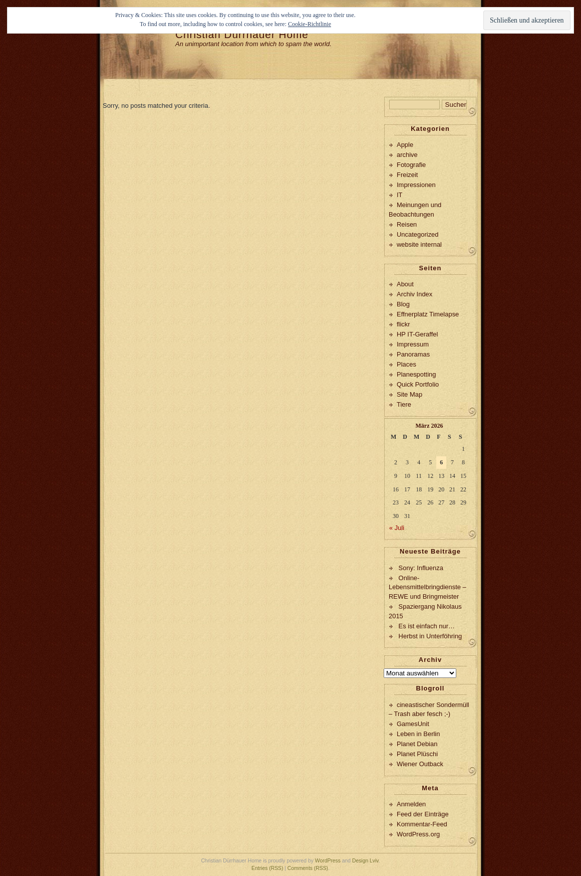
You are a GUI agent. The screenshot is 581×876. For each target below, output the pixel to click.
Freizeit (407, 175)
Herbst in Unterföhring (430, 636)
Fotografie (411, 164)
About (405, 284)
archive (407, 154)
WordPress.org (418, 834)
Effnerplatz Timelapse (428, 314)
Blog (403, 304)
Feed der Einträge (423, 814)
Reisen (407, 224)
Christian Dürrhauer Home (242, 34)
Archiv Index (414, 294)
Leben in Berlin (418, 734)
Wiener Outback (420, 764)
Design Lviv (365, 860)
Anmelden (411, 804)
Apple (405, 144)
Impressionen (416, 185)
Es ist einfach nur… (427, 626)
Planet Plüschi (417, 754)
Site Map (409, 394)
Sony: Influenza (421, 568)
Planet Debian (417, 744)
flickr (403, 324)
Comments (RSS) (307, 868)
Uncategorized (418, 234)
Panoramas (413, 354)
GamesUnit (413, 724)
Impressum (413, 344)
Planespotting (416, 374)
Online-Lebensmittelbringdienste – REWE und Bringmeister (427, 587)
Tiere (404, 404)
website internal (419, 244)
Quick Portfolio (418, 384)
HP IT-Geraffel (417, 334)
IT (400, 195)
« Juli (396, 528)
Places (406, 364)
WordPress (328, 860)
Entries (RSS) (267, 868)
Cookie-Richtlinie (309, 24)
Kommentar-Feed (422, 824)
